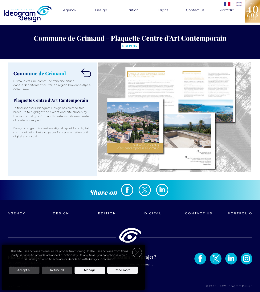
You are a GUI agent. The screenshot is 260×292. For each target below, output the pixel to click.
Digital (164, 10)
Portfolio (227, 10)
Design (101, 10)
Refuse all (57, 270)
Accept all (24, 270)
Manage (90, 270)
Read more (122, 270)
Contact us (195, 10)
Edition (132, 10)
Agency (69, 10)
